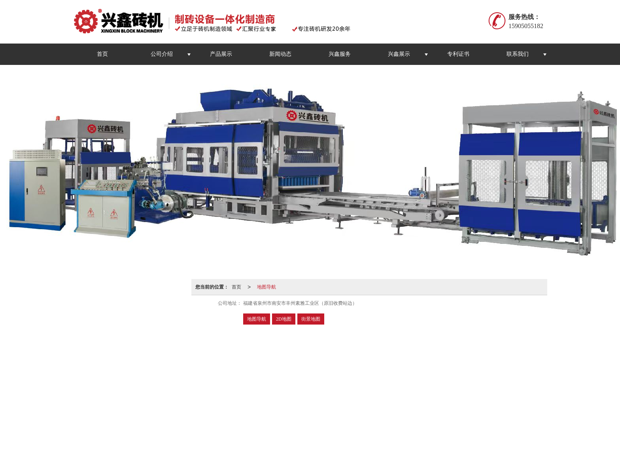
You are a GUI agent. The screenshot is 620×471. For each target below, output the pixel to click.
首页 (102, 54)
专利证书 (458, 54)
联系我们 (518, 54)
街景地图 (310, 319)
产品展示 (221, 54)
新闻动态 (280, 54)
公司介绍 (162, 54)
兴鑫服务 (340, 54)
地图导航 (266, 287)
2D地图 (283, 319)
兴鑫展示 (399, 54)
